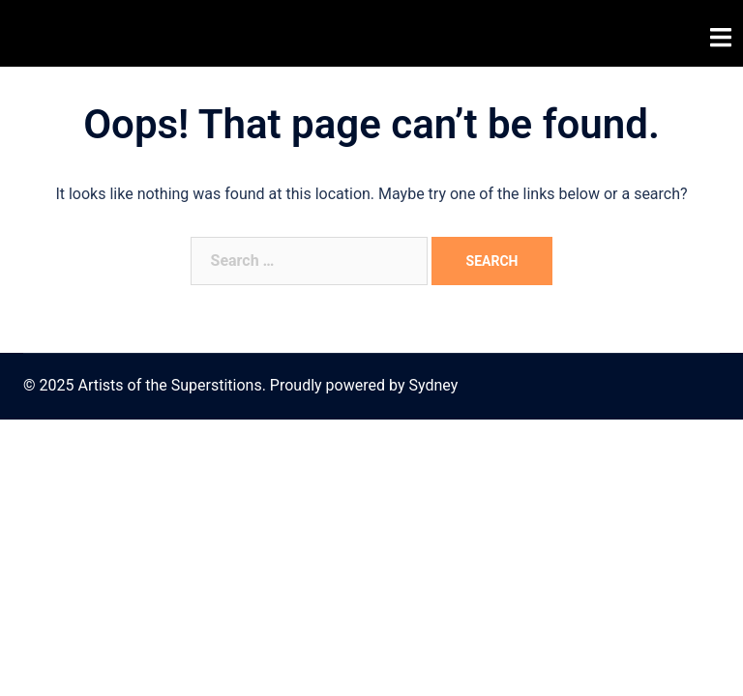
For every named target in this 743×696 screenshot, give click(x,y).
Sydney (433, 385)
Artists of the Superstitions (163, 32)
